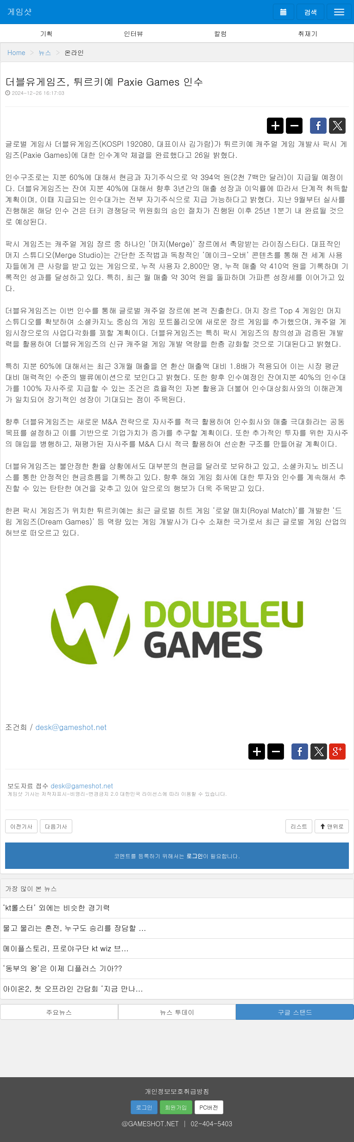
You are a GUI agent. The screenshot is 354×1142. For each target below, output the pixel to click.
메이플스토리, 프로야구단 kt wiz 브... (66, 948)
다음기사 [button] (56, 826)
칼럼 (220, 33)
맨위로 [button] (332, 826)
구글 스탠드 (295, 1012)
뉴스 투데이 (177, 1012)
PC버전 (209, 1107)
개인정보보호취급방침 (177, 1091)
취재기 (307, 33)
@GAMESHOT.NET (150, 1123)
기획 (46, 33)
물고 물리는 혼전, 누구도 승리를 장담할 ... (74, 928)
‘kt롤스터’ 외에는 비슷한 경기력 (56, 907)
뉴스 (44, 52)
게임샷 (19, 11)
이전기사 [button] (21, 826)
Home (16, 52)
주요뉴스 (59, 1012)
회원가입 (176, 1107)
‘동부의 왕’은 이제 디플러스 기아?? (62, 968)
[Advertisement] (177, 1045)
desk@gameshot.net (71, 727)
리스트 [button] (299, 826)
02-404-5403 (212, 1123)
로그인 (144, 1107)
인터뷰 (133, 33)
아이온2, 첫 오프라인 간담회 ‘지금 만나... (73, 988)
